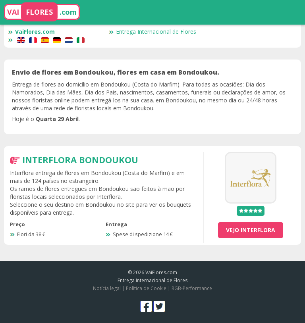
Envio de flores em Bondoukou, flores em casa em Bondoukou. (115, 72)
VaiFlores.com (31, 31)
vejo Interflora (250, 230)
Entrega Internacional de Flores (152, 31)
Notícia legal (107, 288)
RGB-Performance (192, 288)
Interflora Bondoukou (80, 159)
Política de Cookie (146, 288)
